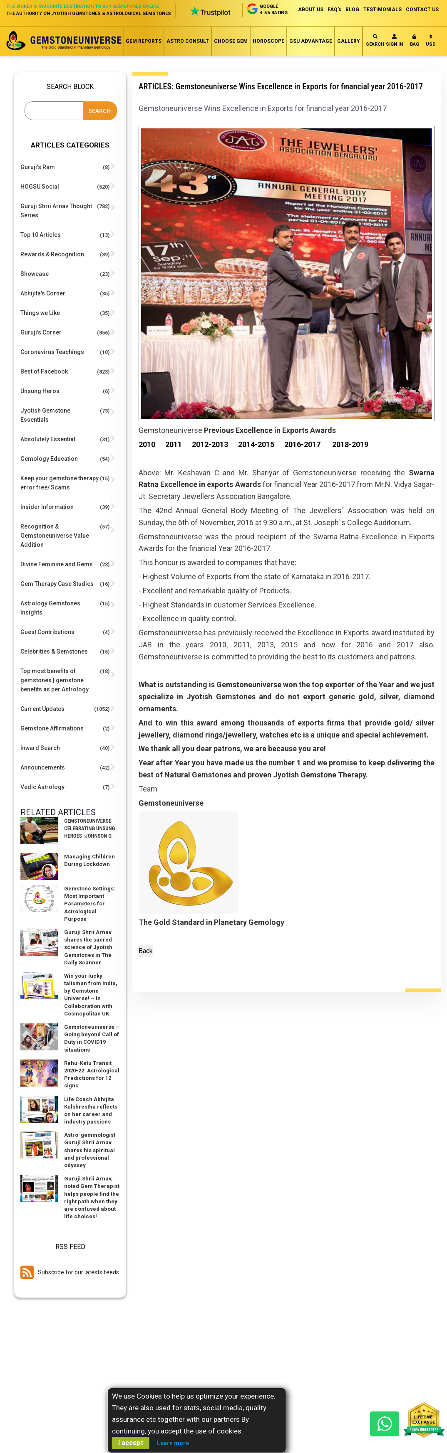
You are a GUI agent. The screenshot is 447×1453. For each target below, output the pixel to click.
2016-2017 (302, 444)
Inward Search (40, 748)
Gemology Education (49, 458)
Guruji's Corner (41, 332)
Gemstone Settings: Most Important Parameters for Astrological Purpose (89, 903)
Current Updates (42, 709)
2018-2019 (350, 444)
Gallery (348, 41)
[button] (431, 42)
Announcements (42, 767)
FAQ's (334, 9)
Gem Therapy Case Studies (57, 583)
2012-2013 (210, 444)
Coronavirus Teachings (52, 352)
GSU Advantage (310, 41)
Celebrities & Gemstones (54, 651)
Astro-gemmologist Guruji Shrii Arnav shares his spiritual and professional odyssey (89, 1150)
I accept (130, 1443)
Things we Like (40, 313)
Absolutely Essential (47, 439)
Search (375, 40)
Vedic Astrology (42, 787)
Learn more (173, 1443)
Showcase (34, 273)
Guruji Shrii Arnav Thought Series (56, 211)
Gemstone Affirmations (52, 728)
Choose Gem (231, 41)
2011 (173, 444)
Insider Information (47, 507)
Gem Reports (143, 41)
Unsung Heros (40, 391)
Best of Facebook (44, 371)
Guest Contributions (47, 632)
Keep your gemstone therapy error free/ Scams (59, 483)
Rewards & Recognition (52, 254)
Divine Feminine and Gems (56, 564)
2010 (147, 444)
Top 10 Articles (40, 234)
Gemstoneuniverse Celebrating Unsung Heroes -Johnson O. (89, 828)
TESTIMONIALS (382, 9)
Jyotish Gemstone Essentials (45, 415)
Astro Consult (187, 41)
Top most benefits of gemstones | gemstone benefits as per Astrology (54, 680)
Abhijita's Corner (42, 293)
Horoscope (268, 41)
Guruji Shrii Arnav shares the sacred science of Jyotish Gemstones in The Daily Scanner (88, 947)
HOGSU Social (39, 186)
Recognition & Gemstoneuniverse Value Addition (54, 535)
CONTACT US (422, 9)
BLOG (352, 9)
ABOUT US (310, 9)
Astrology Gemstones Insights (50, 608)
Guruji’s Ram (37, 167)
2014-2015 (256, 444)
